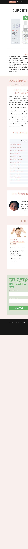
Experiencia (23, 322)
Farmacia (11, 322)
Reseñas (17, 322)
